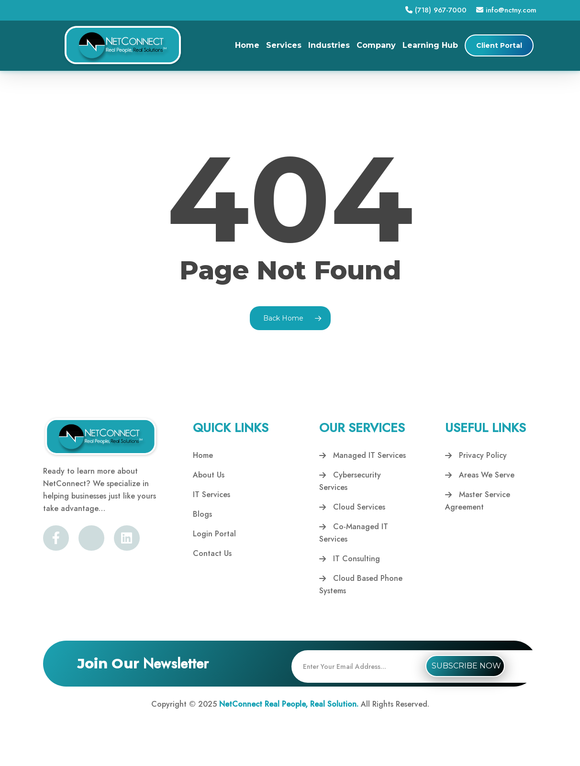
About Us (208, 474)
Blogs (202, 514)
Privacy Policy (476, 455)
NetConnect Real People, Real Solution (288, 704)
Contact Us (212, 553)
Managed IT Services (362, 455)
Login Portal (214, 533)
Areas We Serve (479, 474)
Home (203, 455)
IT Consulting (349, 558)
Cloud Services (352, 506)
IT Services (211, 494)
